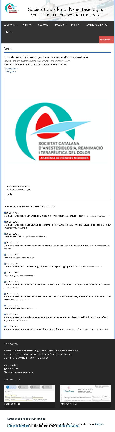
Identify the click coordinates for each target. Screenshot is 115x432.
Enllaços (8, 32)
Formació (28, 24)
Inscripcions (12, 68)
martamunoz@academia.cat (19, 372)
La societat (10, 24)
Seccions (61, 24)
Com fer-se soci (11, 412)
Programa (11, 71)
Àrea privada (106, 40)
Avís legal (97, 427)
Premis (76, 24)
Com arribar (11, 365)
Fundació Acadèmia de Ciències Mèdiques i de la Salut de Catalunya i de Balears (52, 427)
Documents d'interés (96, 24)
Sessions (44, 24)
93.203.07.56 (11, 368)
